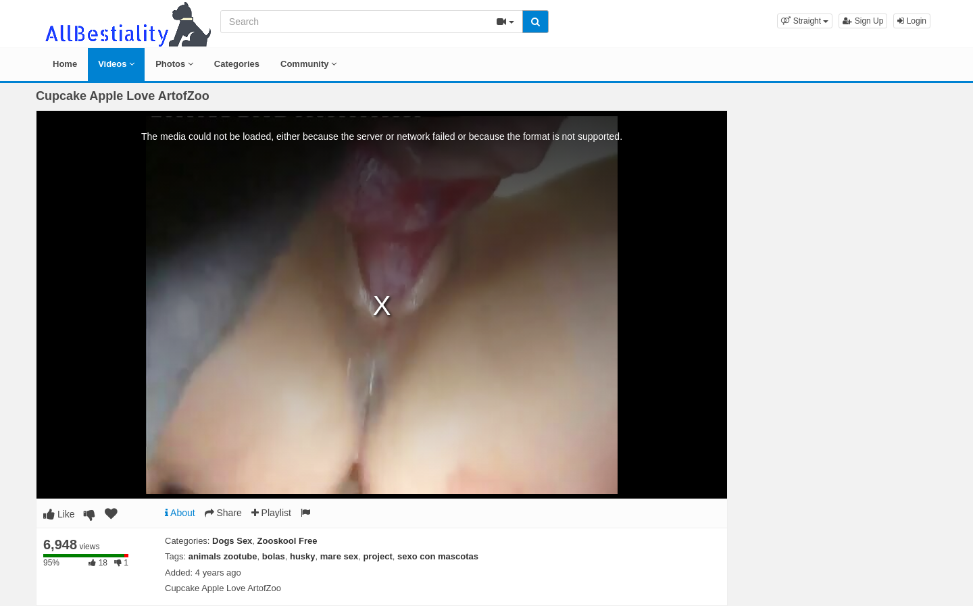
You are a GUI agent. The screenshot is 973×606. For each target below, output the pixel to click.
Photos (174, 64)
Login (911, 21)
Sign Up (863, 21)
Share (223, 512)
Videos (116, 64)
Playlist (271, 512)
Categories (236, 64)
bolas (273, 556)
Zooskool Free (287, 541)
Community (308, 64)
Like (59, 514)
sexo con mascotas (437, 556)
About (180, 512)
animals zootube (223, 556)
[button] (804, 21)
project (377, 556)
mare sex (339, 556)
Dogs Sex (232, 541)
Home (65, 64)
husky (303, 556)
